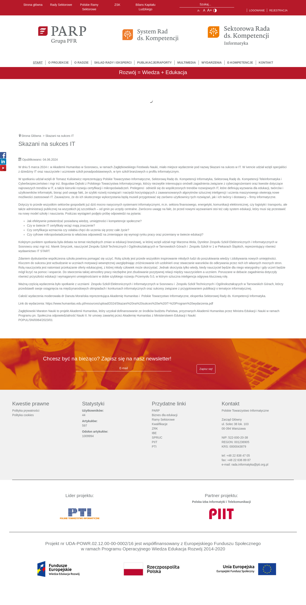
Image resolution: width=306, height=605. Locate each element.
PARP (156, 410)
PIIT (154, 442)
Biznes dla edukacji (165, 415)
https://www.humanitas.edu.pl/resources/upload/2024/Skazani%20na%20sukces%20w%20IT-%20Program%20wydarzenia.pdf (129, 303)
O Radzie (81, 62)
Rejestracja (278, 10)
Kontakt (266, 62)
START (38, 62)
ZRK (155, 428)
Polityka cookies (23, 415)
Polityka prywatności (25, 410)
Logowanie (257, 10)
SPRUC (157, 437)
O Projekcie (58, 62)
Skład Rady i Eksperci (113, 62)
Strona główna (33, 4)
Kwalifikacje (160, 424)
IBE (154, 433)
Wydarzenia (212, 62)
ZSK (117, 4)
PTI (154, 446)
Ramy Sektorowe (163, 419)
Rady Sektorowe (61, 4)
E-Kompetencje (240, 62)
